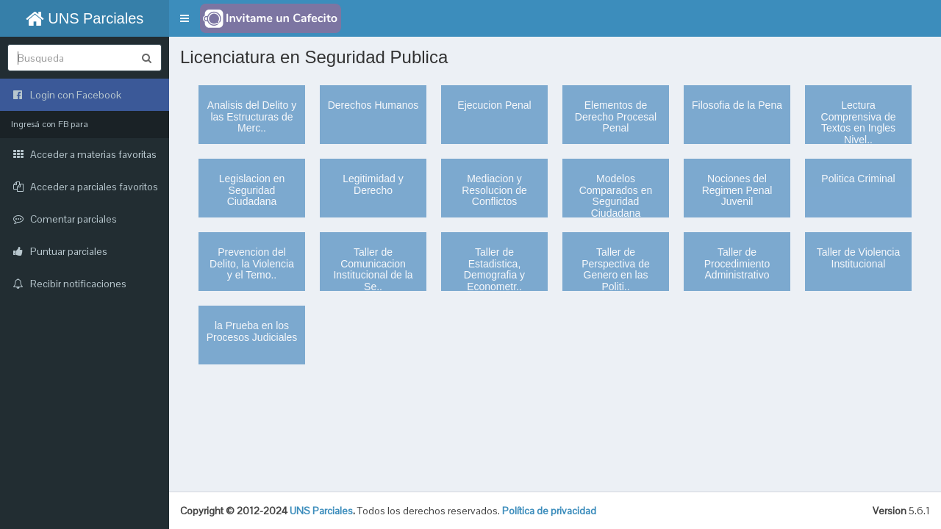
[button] (184, 18)
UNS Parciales (85, 18)
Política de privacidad (549, 510)
